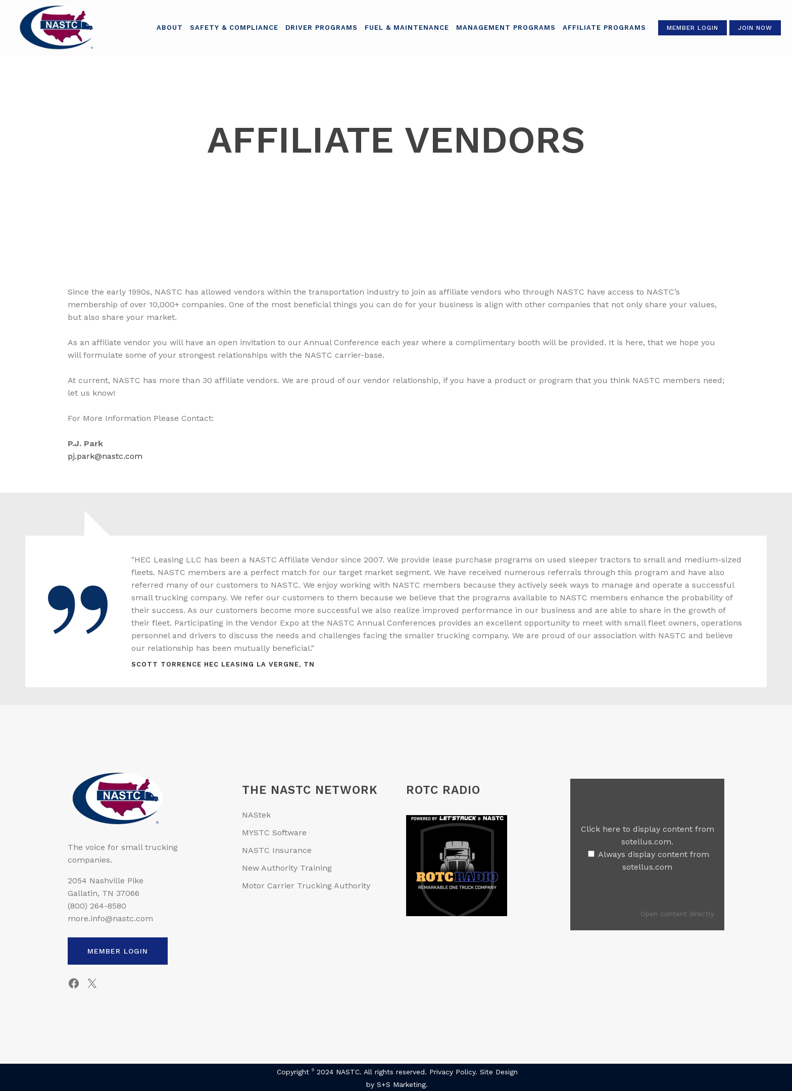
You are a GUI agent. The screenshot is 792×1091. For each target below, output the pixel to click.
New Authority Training (287, 868)
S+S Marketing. (402, 1084)
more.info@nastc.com (110, 918)
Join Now (750, 27)
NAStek (256, 815)
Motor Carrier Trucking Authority (306, 885)
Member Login (688, 27)
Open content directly (677, 914)
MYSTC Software (274, 832)
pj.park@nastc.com (105, 456)
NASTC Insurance (277, 850)
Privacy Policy (452, 1072)
